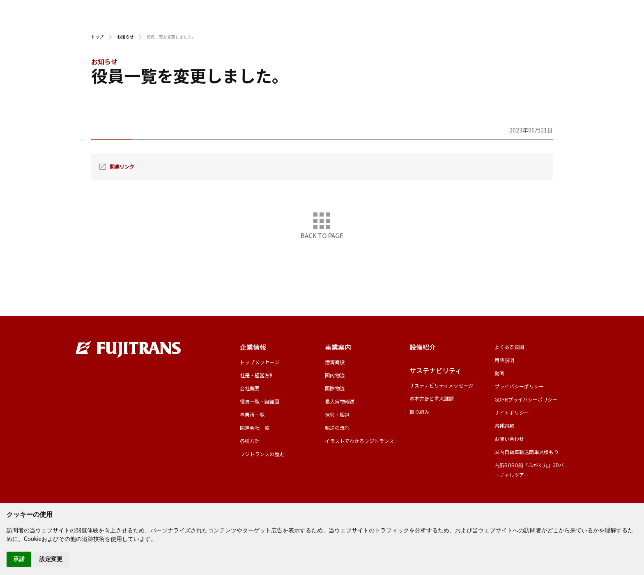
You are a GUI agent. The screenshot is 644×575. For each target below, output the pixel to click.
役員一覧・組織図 (259, 401)
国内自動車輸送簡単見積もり (526, 451)
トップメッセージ (259, 361)
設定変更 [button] (50, 559)
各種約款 (504, 425)
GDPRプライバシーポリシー (525, 399)
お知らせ (125, 37)
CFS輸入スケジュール (399, 11)
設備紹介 (458, 24)
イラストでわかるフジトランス (359, 440)
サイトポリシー (511, 412)
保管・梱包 (337, 414)
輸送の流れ (337, 427)
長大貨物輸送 (339, 401)
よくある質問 (509, 346)
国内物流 (335, 375)
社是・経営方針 (257, 375)
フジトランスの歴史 (262, 453)
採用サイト (548, 11)
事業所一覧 (252, 414)
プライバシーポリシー (519, 386)
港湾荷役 (335, 361)
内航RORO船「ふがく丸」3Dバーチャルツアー (529, 469)
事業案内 (395, 24)
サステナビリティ (532, 24)
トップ (97, 37)
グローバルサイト (607, 11)
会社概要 (250, 388)
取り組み (419, 411)
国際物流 (335, 388)
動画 (502, 11)
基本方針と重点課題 (431, 398)
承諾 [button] (19, 559)
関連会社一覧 (254, 427)
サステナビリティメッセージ (441, 385)
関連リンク (122, 166)
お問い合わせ (617, 24)
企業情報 (333, 24)
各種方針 (250, 440)
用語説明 (460, 11)
